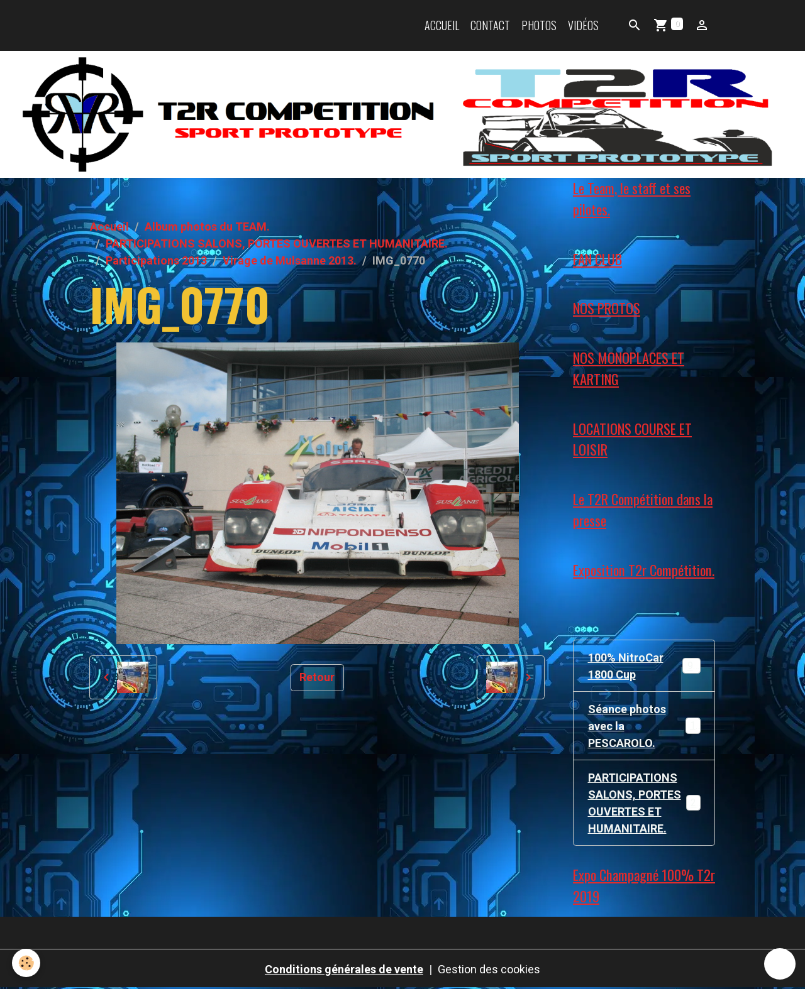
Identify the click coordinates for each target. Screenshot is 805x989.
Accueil (442, 25)
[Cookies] (27, 963)
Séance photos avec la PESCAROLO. (644, 726)
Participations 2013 (156, 260)
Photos (539, 25)
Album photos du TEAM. (207, 226)
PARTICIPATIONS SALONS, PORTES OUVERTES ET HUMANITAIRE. (277, 243)
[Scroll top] (780, 964)
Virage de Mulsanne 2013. (290, 260)
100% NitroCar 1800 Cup (644, 666)
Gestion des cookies (489, 969)
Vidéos (583, 25)
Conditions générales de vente (344, 969)
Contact (490, 25)
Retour (317, 677)
